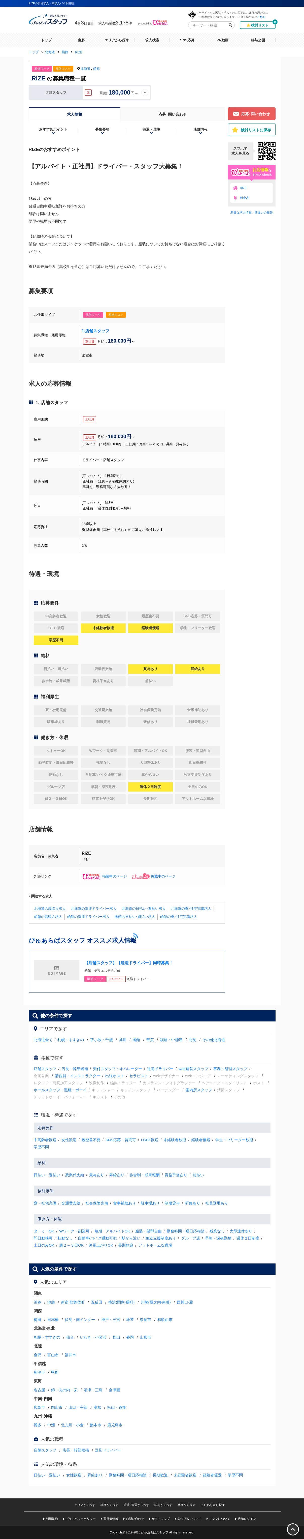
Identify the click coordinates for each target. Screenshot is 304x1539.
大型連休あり (241, 1231)
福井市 (70, 1355)
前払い (198, 1175)
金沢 (37, 1355)
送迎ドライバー (160, 1069)
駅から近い (131, 1238)
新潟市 (39, 1372)
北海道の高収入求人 (50, 909)
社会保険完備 (96, 1203)
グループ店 (190, 1238)
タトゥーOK (44, 1231)
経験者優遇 (200, 1140)
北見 (192, 1040)
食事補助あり (124, 1203)
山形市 (145, 1337)
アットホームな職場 (155, 1245)
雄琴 (130, 1319)
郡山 (116, 1337)
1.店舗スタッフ (95, 331)
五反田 (96, 1302)
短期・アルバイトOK (112, 1231)
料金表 (244, 198)
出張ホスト (114, 1076)
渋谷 (37, 1302)
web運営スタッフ (193, 1069)
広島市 (39, 1407)
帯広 (150, 1040)
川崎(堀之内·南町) (156, 1302)
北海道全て (43, 1040)
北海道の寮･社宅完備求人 (191, 909)
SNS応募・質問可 (121, 1140)
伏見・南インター (80, 1319)
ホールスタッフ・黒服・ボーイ (60, 1090)
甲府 (55, 1372)
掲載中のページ (104, 876)
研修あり (192, 1203)
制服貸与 (172, 1203)
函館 (96, 69)
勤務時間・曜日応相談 (186, 1231)
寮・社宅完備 (45, 1203)
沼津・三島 (93, 1390)
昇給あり (116, 1175)
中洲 (51, 1425)
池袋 (51, 1302)
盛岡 (130, 1337)
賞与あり (96, 1175)
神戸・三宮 (110, 1319)
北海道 (85, 69)
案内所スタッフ (199, 1090)
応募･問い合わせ (172, 114)
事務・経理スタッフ (230, 1069)
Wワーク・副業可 (74, 1231)
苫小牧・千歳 (101, 1040)
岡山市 (56, 1407)
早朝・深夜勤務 (218, 1238)
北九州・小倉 (72, 1425)
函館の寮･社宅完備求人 (178, 917)
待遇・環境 (151, 129)
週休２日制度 (248, 1238)
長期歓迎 (125, 1245)
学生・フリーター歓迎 (234, 1140)
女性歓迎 (69, 1140)
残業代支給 (74, 1175)
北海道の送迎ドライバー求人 (94, 909)
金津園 (114, 1390)
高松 (97, 1407)
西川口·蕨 (185, 1302)
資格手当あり (176, 1175)
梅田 (37, 1319)
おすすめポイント (53, 129)
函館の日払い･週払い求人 (135, 917)
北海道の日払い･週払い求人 (144, 909)
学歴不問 (41, 1147)
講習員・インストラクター (77, 1076)
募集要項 (102, 129)
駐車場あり (150, 1203)
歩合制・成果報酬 (144, 1175)
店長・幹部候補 (74, 1069)
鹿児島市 (114, 1425)
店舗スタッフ (45, 1069)
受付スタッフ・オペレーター (117, 1069)
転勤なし (65, 1238)
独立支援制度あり (161, 1238)
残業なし (217, 1231)
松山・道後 (116, 1407)
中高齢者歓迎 (45, 1140)
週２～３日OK (71, 1245)
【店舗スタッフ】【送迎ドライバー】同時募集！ (128, 963)
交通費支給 (70, 1203)
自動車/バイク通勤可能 (97, 1238)
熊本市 (95, 1425)
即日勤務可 (43, 1238)
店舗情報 (200, 129)
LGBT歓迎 (149, 1140)
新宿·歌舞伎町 (73, 1302)
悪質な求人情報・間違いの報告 (251, 212)
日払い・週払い (47, 1175)
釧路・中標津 (171, 1040)
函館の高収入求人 (48, 917)
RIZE (243, 188)
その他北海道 (213, 1040)
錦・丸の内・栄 (64, 1390)
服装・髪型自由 (148, 1231)
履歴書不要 (91, 1140)
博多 (37, 1425)
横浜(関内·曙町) (121, 1302)
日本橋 (53, 1319)
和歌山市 (165, 1319)
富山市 (53, 1355)
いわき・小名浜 (93, 1337)
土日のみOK (44, 1245)
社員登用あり (216, 1203)
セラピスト (138, 1076)
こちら (261, 16)
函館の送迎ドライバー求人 (88, 917)
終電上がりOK (101, 1245)
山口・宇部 (78, 1407)
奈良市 (145, 1319)
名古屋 (39, 1390)
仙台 (70, 1337)
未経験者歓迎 (174, 1140)
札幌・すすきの (70, 1040)
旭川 (122, 1040)
